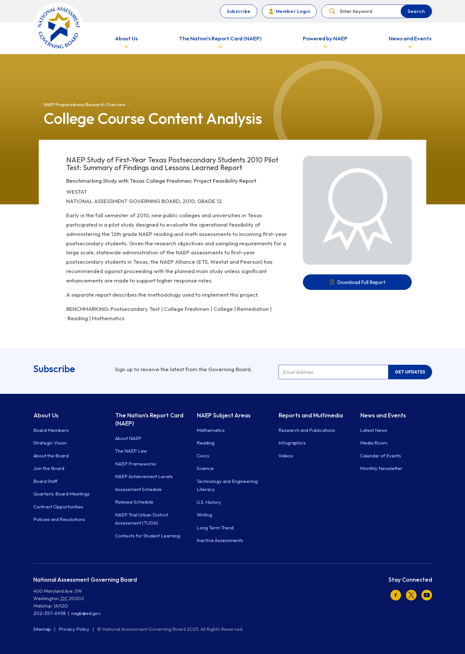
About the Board (50, 456)
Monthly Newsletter (381, 468)
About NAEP (128, 438)
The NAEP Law (131, 451)
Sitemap (42, 629)
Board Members (51, 430)
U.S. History (209, 502)
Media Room (374, 443)
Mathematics (211, 430)
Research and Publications (306, 430)
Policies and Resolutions (59, 519)
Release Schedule (134, 502)
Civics (203, 456)
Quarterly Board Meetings (61, 494)
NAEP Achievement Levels (144, 476)
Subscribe (239, 11)
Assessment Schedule (138, 489)
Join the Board (48, 468)
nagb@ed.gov (86, 613)
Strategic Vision (50, 443)
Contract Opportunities (58, 507)
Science (205, 468)
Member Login (293, 11)
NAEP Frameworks (135, 464)
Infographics (292, 443)
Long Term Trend (215, 528)
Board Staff (45, 481)
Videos (285, 456)
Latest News (373, 430)
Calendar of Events (380, 456)
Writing (204, 515)
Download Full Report (361, 282)
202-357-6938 (49, 613)
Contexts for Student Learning (147, 536)
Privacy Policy (74, 629)
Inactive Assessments (220, 540)
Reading (205, 443)
